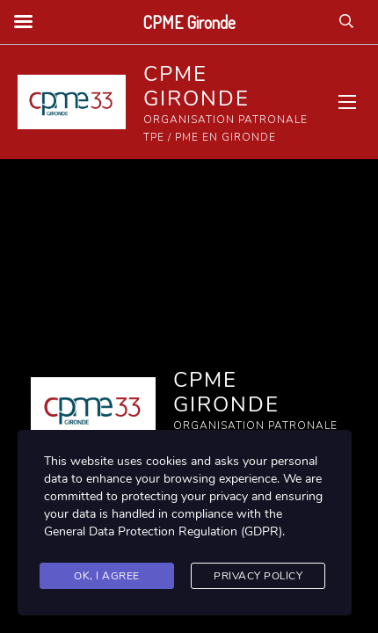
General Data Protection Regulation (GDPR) (163, 531)
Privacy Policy (258, 576)
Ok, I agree (107, 576)
